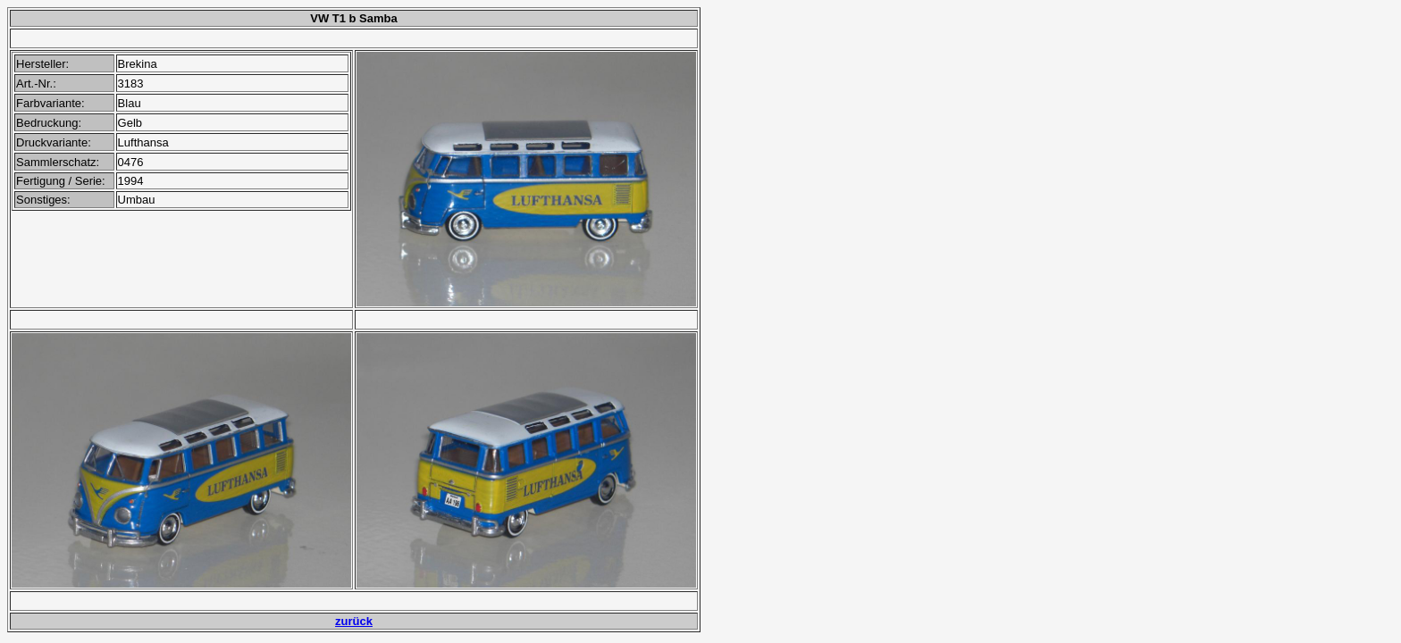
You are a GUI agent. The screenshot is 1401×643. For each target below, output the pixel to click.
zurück (354, 621)
